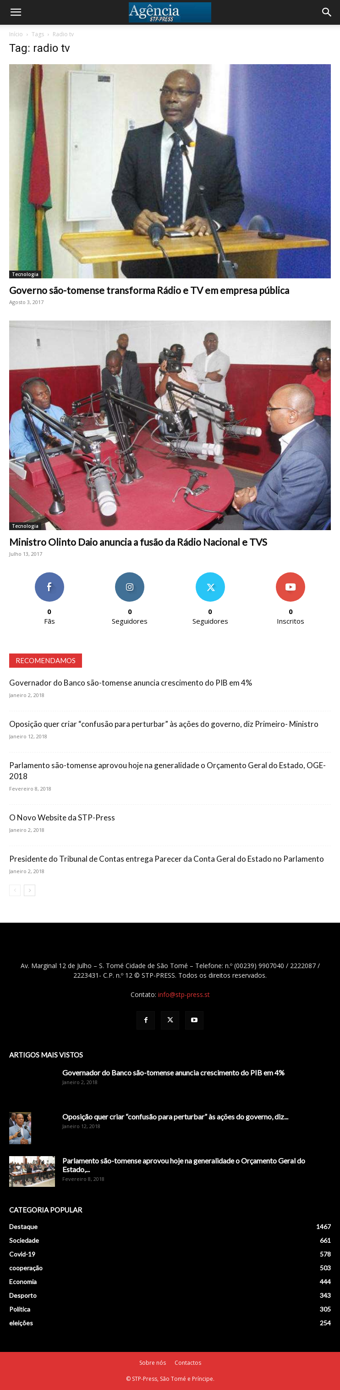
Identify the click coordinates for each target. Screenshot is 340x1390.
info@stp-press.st (184, 994)
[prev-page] (15, 890)
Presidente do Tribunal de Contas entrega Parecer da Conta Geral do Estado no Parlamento (166, 859)
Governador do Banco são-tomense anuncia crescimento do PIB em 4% (130, 682)
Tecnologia (25, 274)
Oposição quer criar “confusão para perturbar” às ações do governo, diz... (175, 1116)
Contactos (188, 1363)
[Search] (327, 12)
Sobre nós (152, 1363)
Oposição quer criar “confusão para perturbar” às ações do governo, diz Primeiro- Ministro (163, 724)
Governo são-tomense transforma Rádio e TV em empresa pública (149, 290)
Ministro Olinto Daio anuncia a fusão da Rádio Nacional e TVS (138, 542)
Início (16, 34)
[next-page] (29, 890)
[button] (15, 12)
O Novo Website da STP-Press (62, 817)
